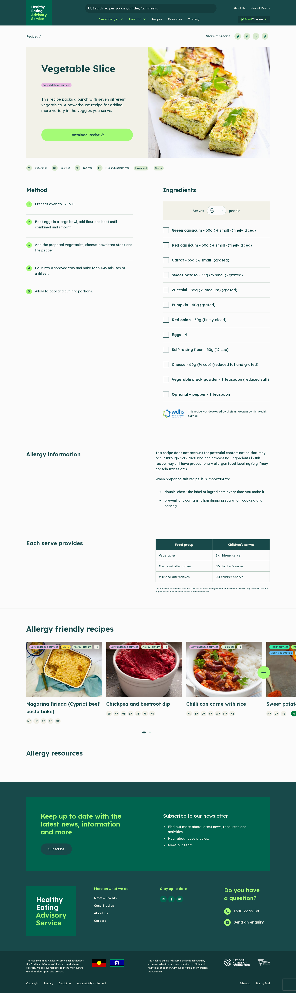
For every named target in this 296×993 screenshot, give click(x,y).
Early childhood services (56, 85)
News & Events (260, 8)
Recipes (32, 36)
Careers (100, 921)
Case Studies (104, 905)
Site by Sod (263, 983)
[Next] (263, 672)
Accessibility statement (91, 983)
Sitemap (245, 983)
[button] (111, 19)
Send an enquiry (249, 922)
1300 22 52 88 (246, 911)
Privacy (48, 983)
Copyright (32, 983)
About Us (239, 8)
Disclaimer (65, 983)
